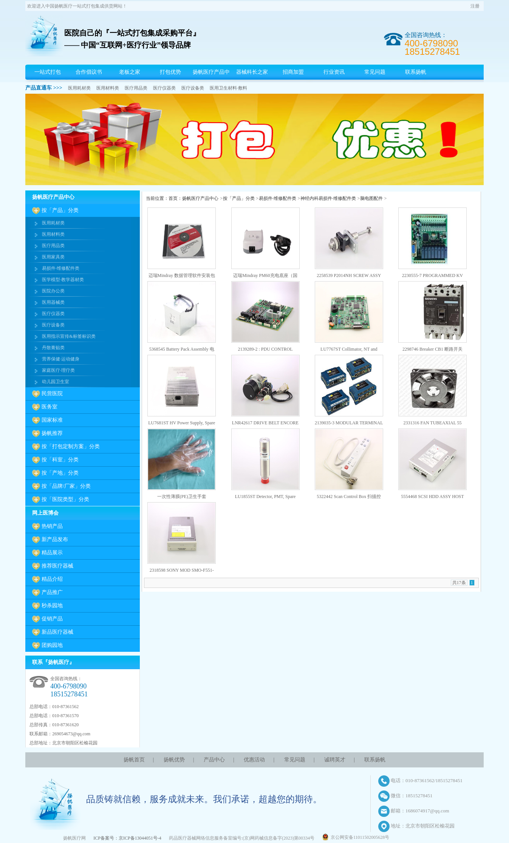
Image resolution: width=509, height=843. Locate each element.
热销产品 (52, 526)
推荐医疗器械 (57, 566)
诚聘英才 (334, 760)
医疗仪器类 (164, 88)
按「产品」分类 (60, 210)
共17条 (459, 582)
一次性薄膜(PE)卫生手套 (181, 496)
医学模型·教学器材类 (63, 279)
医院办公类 (53, 291)
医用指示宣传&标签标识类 (68, 336)
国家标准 (52, 420)
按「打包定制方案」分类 (71, 446)
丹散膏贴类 (53, 347)
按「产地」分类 (60, 473)
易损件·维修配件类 (60, 268)
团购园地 (52, 645)
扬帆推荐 (52, 433)
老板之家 (129, 72)
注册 (475, 6)
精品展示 (52, 552)
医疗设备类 (192, 88)
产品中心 (214, 760)
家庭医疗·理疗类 (58, 370)
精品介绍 (52, 579)
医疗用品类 (136, 88)
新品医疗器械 (57, 632)
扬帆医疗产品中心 (211, 79)
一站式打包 (47, 72)
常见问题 (374, 72)
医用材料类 (107, 88)
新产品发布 (55, 539)
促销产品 (52, 619)
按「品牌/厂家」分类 (66, 486)
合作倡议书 (89, 72)
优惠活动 (254, 760)
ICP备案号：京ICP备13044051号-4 (127, 838)
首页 (173, 198)
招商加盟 (293, 72)
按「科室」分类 (60, 459)
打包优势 (170, 72)
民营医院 (52, 393)
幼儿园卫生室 (55, 381)
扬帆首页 (134, 760)
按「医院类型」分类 (65, 499)
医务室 (49, 407)
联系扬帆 (415, 72)
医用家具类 (53, 257)
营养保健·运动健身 (60, 359)
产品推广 (52, 592)
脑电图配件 (371, 198)
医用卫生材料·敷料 (228, 88)
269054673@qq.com (71, 733)
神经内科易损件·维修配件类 (328, 198)
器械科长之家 (252, 72)
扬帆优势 (174, 760)
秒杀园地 (52, 605)
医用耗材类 (79, 88)
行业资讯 (334, 72)
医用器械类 (53, 302)
